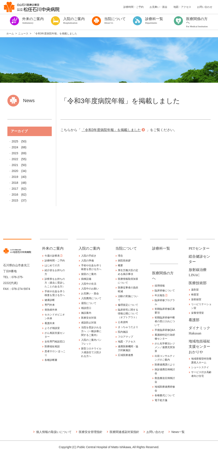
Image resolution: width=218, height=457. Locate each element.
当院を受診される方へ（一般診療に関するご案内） (91, 331)
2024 (15, 147)
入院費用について (91, 298)
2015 (15, 200)
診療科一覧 (161, 248)
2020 (15, 171)
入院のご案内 (89, 248)
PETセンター (199, 248)
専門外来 (50, 304)
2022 (15, 159)
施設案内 (86, 312)
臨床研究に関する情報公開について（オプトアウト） (128, 313)
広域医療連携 (125, 355)
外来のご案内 (53, 248)
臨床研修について (165, 290)
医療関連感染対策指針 (124, 432)
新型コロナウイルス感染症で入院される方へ (91, 352)
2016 (15, 194)
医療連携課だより (165, 364)
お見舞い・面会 (158, 6)
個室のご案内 (88, 274)
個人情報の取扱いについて (54, 432)
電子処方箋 (161, 400)
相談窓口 (86, 308)
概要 (120, 265)
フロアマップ (125, 336)
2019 (15, 176)
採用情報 (160, 285)
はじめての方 (52, 265)
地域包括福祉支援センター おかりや (201, 346)
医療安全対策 (88, 317)
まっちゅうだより (128, 327)
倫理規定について (128, 304)
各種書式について (165, 395)
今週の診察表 (53, 255)
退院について (88, 303)
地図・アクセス (182, 6)
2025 (15, 141)
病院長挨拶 (124, 260)
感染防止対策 (88, 322)
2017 (15, 188)
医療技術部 (198, 283)
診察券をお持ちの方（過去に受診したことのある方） (55, 282)
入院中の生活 (88, 283)
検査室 (195, 294)
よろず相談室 (52, 328)
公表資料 (123, 322)
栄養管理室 (197, 312)
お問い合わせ (204, 6)
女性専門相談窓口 (55, 341)
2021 (15, 165)
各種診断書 (51, 359)
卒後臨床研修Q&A (165, 330)
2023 (15, 153)
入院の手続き (88, 255)
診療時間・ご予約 (133, 6)
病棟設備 (86, 278)
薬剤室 (195, 289)
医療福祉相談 (52, 346)
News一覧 (178, 432)
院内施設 (123, 331)
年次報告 (161, 295)
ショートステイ (200, 367)
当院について (126, 248)
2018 (15, 182)
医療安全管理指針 (90, 432)
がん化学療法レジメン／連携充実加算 (165, 347)
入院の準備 (87, 260)
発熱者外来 (51, 309)
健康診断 (50, 300)
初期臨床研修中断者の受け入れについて (165, 321)
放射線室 (196, 299)
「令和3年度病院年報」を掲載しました (111, 130)
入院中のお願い (90, 288)
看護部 (194, 320)
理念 (120, 255)
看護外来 (50, 323)
